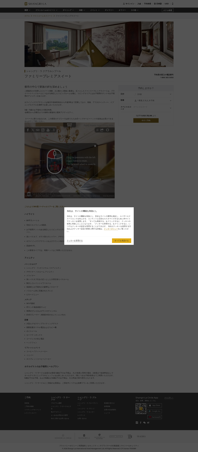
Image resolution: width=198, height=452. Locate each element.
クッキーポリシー (111, 229)
